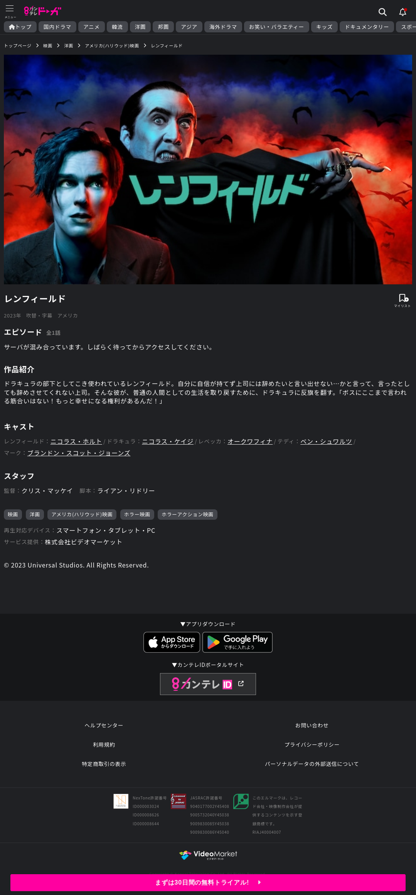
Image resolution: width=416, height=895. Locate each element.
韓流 (117, 26)
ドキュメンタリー (367, 26)
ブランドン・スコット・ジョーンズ (79, 452)
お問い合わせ (311, 725)
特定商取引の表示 (104, 763)
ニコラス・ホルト (76, 441)
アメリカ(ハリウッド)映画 (82, 514)
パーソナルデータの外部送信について (312, 763)
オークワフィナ (250, 441)
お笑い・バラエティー (276, 26)
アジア (189, 26)
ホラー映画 (137, 514)
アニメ (91, 26)
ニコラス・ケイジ (168, 441)
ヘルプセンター (103, 725)
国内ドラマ (57, 26)
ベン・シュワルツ (326, 441)
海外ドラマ (223, 26)
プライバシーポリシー (312, 744)
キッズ (324, 26)
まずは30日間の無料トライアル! (208, 882)
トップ (20, 26)
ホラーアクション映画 (188, 514)
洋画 (140, 26)
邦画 (163, 26)
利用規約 (104, 744)
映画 (13, 514)
